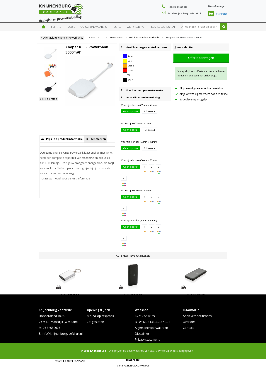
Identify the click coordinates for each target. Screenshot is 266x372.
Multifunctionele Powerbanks (144, 38)
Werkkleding (135, 26)
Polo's (70, 26)
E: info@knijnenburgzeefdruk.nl (61, 334)
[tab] (62, 139)
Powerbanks (116, 38)
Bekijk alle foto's (48, 98)
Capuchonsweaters (94, 26)
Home (43, 27)
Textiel (116, 26)
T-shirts (56, 26)
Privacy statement (147, 339)
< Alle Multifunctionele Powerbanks (62, 37)
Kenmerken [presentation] (98, 139)
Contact (188, 328)
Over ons (189, 322)
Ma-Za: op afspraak (100, 316)
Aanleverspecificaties (197, 316)
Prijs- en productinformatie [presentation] (64, 139)
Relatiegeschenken (162, 26)
